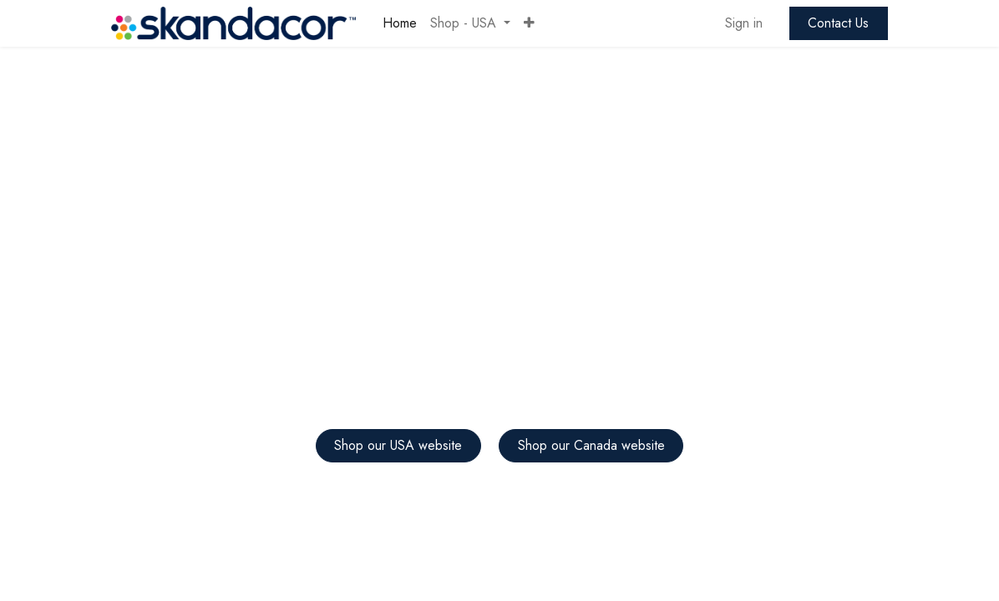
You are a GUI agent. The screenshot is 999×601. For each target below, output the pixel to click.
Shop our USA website (398, 445)
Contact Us (838, 23)
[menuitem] (399, 23)
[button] (529, 23)
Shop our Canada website (591, 445)
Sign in (744, 23)
